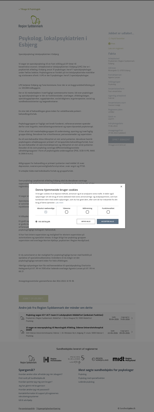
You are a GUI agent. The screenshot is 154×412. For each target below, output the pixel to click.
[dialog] (77, 206)
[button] (42, 221)
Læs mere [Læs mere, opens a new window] (60, 202)
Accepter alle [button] (107, 221)
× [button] (121, 186)
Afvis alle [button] (85, 221)
